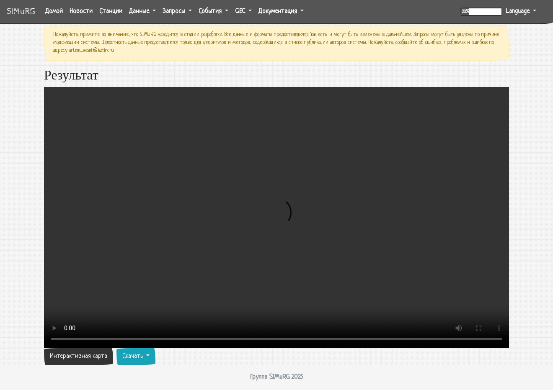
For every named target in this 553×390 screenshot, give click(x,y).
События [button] (211, 11)
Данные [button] (140, 11)
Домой (55, 10)
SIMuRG (21, 11)
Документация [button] (278, 11)
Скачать (133, 356)
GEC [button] (241, 11)
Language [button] (518, 11)
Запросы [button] (175, 11)
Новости (81, 11)
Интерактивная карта (78, 356)
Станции (110, 11)
